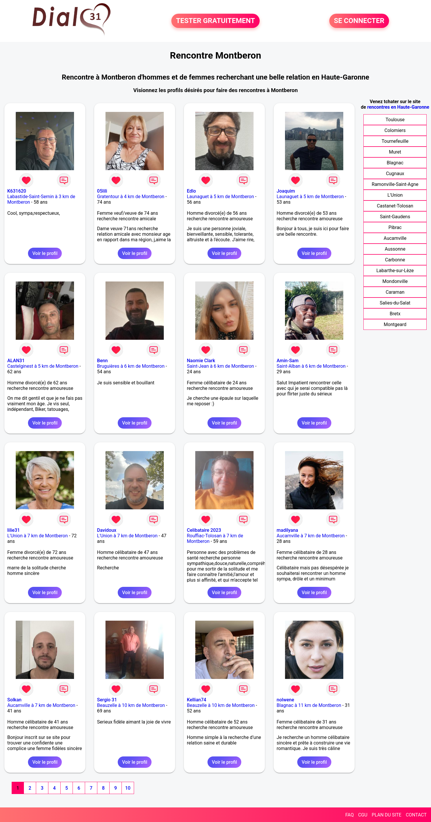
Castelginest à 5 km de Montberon (42, 366)
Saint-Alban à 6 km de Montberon (311, 366)
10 (127, 788)
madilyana (287, 530)
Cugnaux (395, 173)
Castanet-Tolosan (395, 206)
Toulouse (395, 119)
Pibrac (395, 227)
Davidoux (106, 530)
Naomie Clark (201, 360)
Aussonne (395, 249)
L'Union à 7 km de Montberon (37, 535)
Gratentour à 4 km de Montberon (130, 196)
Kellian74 (196, 700)
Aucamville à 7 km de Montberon (310, 535)
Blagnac (395, 163)
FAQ (349, 815)
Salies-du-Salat (395, 303)
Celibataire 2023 (204, 530)
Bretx (395, 313)
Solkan (14, 700)
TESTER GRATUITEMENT (215, 21)
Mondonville (395, 281)
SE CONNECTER (359, 21)
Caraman (395, 292)
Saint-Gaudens (395, 216)
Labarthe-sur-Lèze (395, 270)
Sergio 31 (107, 700)
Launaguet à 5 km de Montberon (220, 196)
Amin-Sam (287, 360)
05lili (102, 191)
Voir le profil (44, 253)
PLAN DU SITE (387, 815)
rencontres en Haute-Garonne (398, 107)
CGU (362, 815)
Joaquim (286, 191)
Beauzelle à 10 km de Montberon (131, 705)
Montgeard (395, 324)
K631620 (16, 191)
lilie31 (13, 530)
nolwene (285, 700)
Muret (395, 152)
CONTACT (416, 815)
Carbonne (395, 260)
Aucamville (395, 238)
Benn (102, 360)
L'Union (394, 195)
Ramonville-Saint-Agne (395, 184)
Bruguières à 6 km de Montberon (130, 366)
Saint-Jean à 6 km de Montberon (220, 366)
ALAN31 (16, 360)
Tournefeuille (394, 141)
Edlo (191, 191)
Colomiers (395, 130)
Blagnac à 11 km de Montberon (309, 705)
